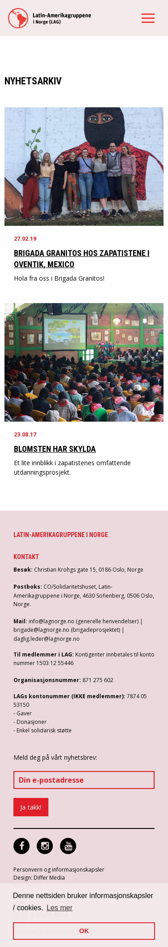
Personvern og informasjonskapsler (58, 869)
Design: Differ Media (39, 877)
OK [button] (84, 930)
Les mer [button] (60, 908)
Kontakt (26, 556)
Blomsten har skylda (55, 449)
